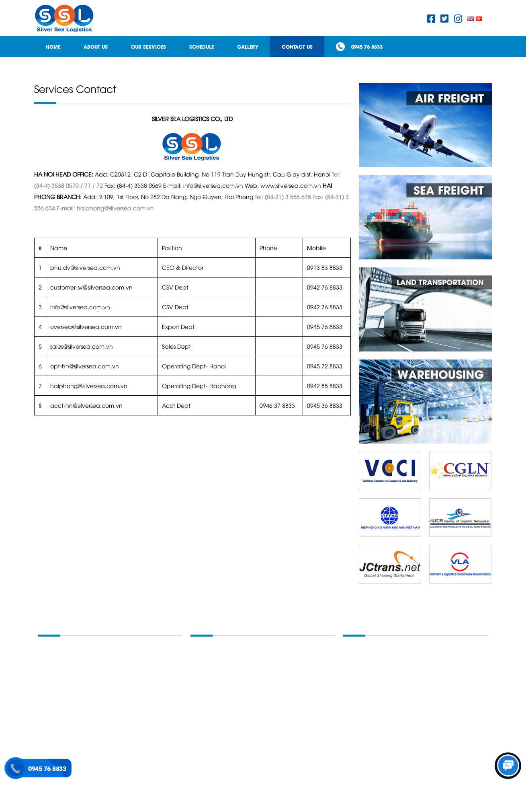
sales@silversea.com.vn (81, 346)
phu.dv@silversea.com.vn (85, 267)
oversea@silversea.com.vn (86, 326)
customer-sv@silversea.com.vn (91, 287)
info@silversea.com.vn (80, 306)
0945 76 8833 (367, 46)
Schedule (201, 46)
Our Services (148, 46)
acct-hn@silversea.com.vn (86, 405)
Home (53, 46)
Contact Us (297, 46)
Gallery (247, 46)
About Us (96, 46)
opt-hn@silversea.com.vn (84, 366)
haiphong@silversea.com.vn (88, 385)
